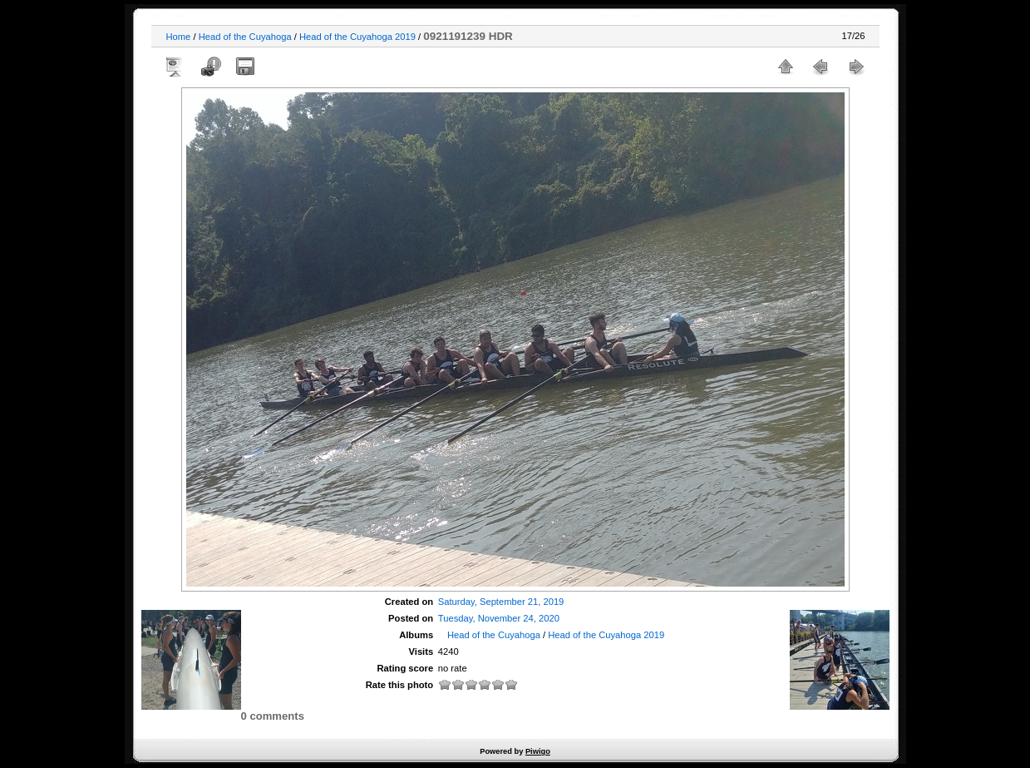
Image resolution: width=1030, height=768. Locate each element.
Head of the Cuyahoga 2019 (357, 37)
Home (178, 37)
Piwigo (537, 751)
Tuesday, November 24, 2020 (498, 618)
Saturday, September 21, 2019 (501, 602)
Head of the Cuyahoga (245, 37)
